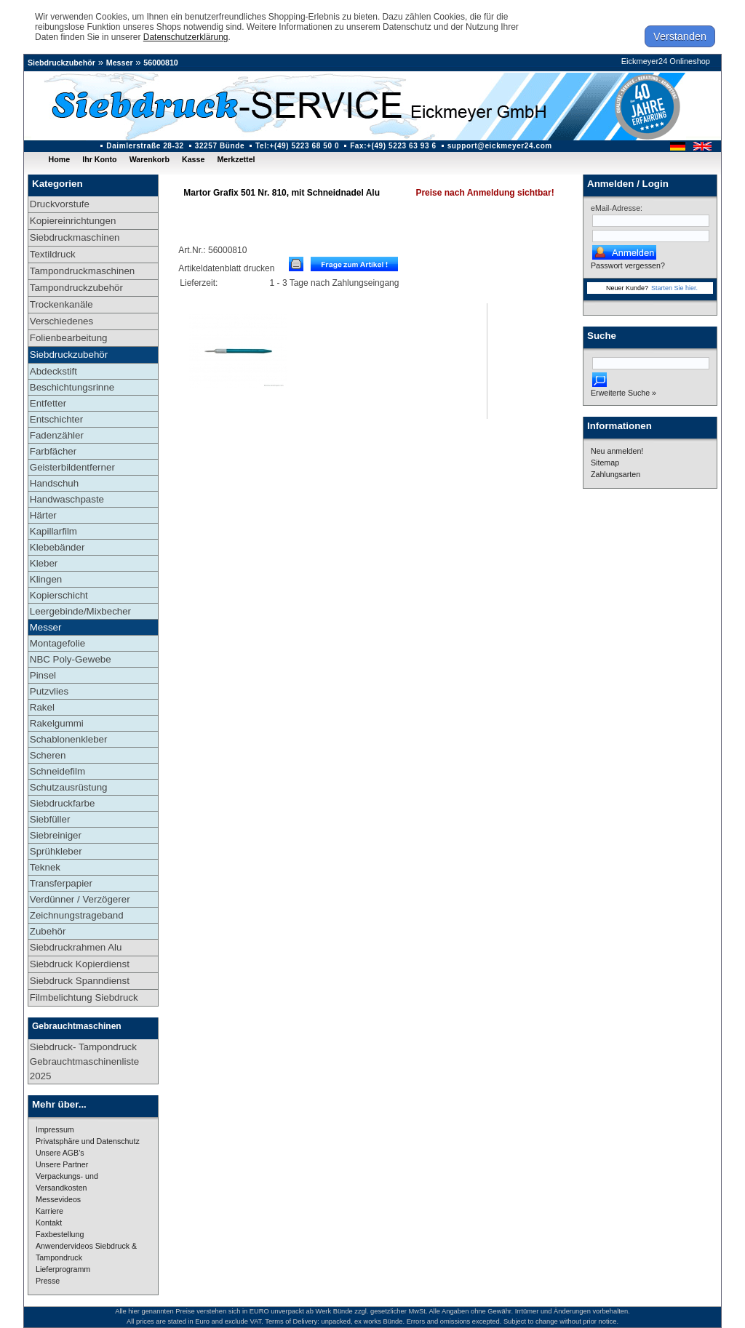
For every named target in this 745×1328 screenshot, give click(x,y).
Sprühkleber (56, 851)
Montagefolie (57, 643)
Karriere (49, 1211)
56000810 (160, 62)
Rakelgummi (57, 723)
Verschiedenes (61, 321)
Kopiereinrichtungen (73, 220)
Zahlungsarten (615, 474)
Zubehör (48, 931)
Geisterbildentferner (72, 467)
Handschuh (54, 483)
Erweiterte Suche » (623, 392)
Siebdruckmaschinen (75, 237)
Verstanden (679, 36)
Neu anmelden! (617, 451)
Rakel (42, 707)
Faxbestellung (60, 1234)
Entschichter (56, 419)
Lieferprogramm (63, 1269)
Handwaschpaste (67, 499)
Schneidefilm (57, 771)
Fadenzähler (57, 435)
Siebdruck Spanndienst (80, 980)
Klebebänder (57, 547)
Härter (43, 515)
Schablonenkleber (69, 739)
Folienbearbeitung (69, 337)
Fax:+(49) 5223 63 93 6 (393, 146)
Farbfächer (53, 451)
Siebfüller (50, 819)
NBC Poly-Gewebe (70, 659)
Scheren (48, 755)
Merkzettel (236, 159)
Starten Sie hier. (674, 288)
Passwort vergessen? (628, 265)
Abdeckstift (53, 371)
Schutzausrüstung (69, 787)
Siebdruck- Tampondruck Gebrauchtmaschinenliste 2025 (84, 1061)
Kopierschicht (59, 595)
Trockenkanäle (61, 304)
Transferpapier (61, 883)
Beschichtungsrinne (72, 387)
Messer (119, 62)
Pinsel (43, 675)
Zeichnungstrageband (77, 915)
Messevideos (58, 1199)
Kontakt (49, 1222)
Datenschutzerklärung (185, 37)
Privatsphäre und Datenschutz (88, 1141)
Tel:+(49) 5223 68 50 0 (297, 146)
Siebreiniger (55, 835)
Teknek (45, 867)
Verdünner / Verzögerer (80, 899)
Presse (48, 1280)
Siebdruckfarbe (62, 803)
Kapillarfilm (53, 531)
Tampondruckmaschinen (82, 270)
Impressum (55, 1129)
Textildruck (53, 254)
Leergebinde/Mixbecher (80, 611)
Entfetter (48, 403)
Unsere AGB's (60, 1152)
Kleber (44, 563)
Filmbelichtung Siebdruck (84, 997)
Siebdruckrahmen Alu (76, 947)
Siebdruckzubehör (61, 62)
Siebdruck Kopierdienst (80, 964)
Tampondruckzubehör (76, 287)
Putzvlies (49, 691)
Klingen (46, 579)
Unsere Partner (62, 1164)
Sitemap (605, 462)
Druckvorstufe (59, 204)
